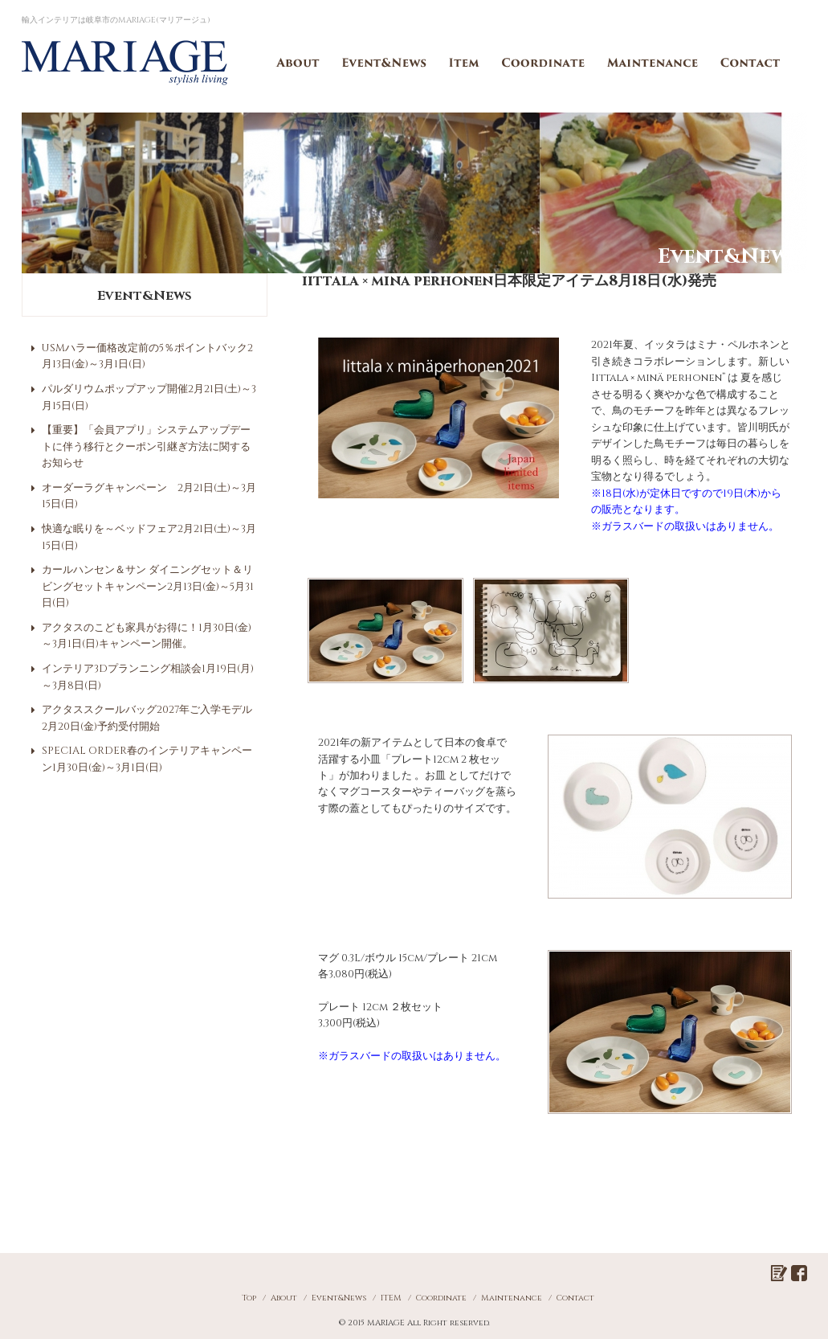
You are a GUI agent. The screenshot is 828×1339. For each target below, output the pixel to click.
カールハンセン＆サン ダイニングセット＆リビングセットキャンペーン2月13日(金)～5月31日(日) (148, 586)
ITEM (391, 1298)
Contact (751, 62)
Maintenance (653, 62)
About (297, 62)
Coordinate (544, 62)
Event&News (384, 62)
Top (249, 1298)
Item (464, 62)
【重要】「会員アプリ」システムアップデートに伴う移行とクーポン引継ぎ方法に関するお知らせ (146, 447)
